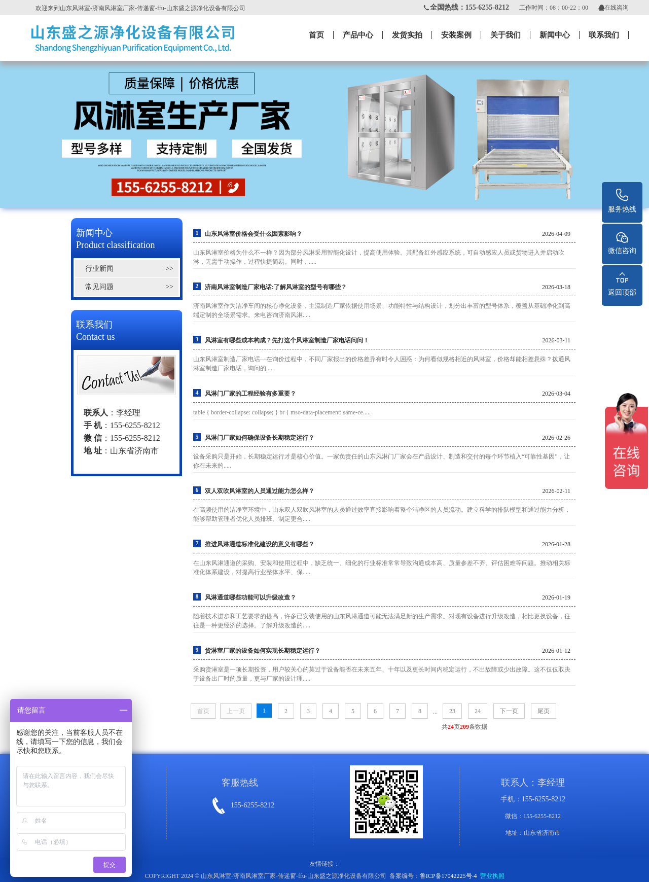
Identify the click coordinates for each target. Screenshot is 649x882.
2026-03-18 (556, 287)
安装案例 (456, 35)
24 (478, 711)
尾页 (543, 711)
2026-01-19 (556, 597)
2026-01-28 (556, 544)
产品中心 (358, 35)
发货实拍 (407, 35)
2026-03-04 (556, 393)
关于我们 (505, 35)
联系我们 (604, 35)
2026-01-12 (556, 650)
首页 (316, 35)
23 (452, 711)
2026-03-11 (556, 340)
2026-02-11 (556, 491)
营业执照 (492, 875)
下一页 (509, 711)
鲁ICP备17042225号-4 (448, 875)
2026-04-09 (556, 233)
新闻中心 (554, 35)
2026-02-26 (556, 437)
